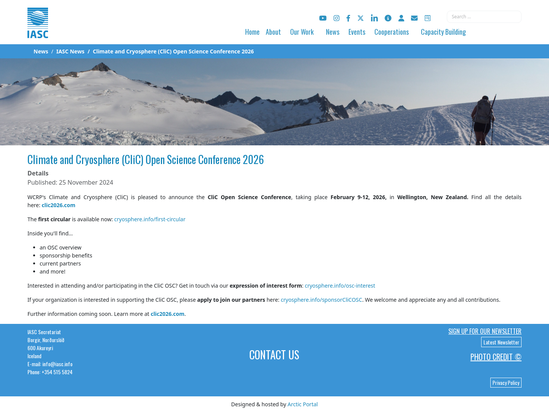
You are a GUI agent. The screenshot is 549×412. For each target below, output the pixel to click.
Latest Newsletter (501, 342)
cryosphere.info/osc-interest (340, 285)
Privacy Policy (506, 382)
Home (252, 32)
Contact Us (274, 354)
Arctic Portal (302, 404)
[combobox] (484, 17)
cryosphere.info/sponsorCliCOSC (321, 299)
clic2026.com (58, 205)
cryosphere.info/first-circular (150, 219)
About (273, 32)
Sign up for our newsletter (485, 331)
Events (356, 32)
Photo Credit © (496, 356)
